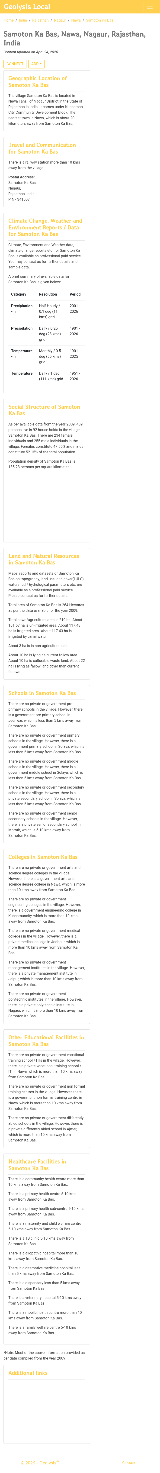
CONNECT (14, 64)
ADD (34, 64)
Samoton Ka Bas (99, 20)
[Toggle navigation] (149, 6)
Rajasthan (40, 20)
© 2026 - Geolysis (40, 1463)
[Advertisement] (46, 506)
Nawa (76, 20)
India (23, 20)
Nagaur (60, 20)
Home (9, 20)
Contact (128, 1462)
